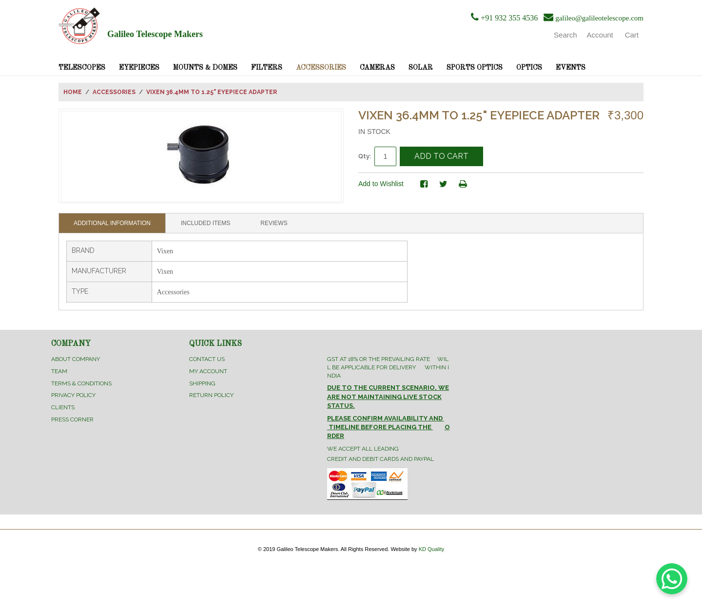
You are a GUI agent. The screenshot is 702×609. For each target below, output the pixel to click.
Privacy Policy (73, 395)
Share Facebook (424, 184)
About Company (75, 359)
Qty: (364, 156)
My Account (208, 371)
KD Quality (432, 549)
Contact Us (207, 359)
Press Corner (72, 419)
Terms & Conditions (81, 383)
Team (59, 371)
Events (570, 67)
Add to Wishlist (381, 184)
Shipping (202, 383)
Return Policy (211, 395)
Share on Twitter (443, 184)
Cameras (377, 67)
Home (72, 92)
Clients (63, 407)
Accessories (321, 67)
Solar (421, 67)
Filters (266, 67)
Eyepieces (139, 67)
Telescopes (81, 67)
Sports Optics (475, 67)
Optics (529, 67)
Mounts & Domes (205, 67)
